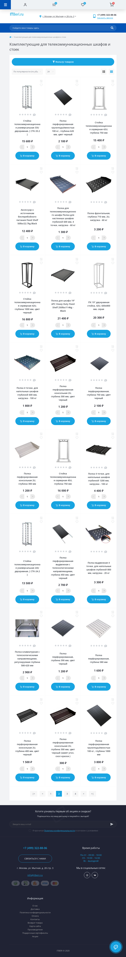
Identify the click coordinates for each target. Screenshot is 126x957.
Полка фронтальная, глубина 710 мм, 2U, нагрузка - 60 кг (98, 217)
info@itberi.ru (35, 875)
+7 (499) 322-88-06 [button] (35, 848)
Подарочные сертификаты (35, 933)
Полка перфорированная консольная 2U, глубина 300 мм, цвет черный (63, 393)
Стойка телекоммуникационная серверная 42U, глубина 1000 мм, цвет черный (27, 305)
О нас (35, 905)
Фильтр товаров (63, 61)
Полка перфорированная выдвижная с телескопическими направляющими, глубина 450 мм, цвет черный (63, 568)
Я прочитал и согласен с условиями (65, 830)
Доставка (35, 909)
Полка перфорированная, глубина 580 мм (98, 658)
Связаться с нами (35, 858)
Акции (35, 936)
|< (33, 793)
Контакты (35, 919)
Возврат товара (35, 922)
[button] (58, 16)
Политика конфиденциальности (59, 830)
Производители (35, 929)
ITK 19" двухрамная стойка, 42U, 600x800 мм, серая (98, 306)
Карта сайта (35, 926)
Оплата (35, 915)
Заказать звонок (105, 17)
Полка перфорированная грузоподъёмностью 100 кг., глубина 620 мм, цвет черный (63, 127)
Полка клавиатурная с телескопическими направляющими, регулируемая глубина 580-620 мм (27, 658)
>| (92, 793)
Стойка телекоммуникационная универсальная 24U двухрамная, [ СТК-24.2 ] (27, 568)
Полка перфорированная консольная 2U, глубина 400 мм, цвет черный (27, 747)
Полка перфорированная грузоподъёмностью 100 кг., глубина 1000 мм (98, 747)
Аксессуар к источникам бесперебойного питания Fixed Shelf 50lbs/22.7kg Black (27, 216)
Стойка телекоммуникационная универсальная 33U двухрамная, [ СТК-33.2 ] (27, 127)
